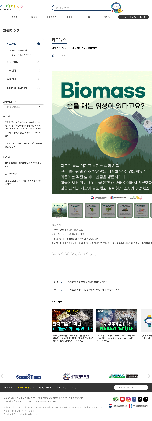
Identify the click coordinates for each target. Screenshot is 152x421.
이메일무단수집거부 (43, 387)
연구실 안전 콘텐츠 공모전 (20, 55)
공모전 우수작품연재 (18, 50)
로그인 (124, 17)
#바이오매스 (57, 254)
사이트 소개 (8, 387)
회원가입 (133, 17)
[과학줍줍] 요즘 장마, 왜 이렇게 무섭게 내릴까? (87, 282)
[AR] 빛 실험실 (11, 173)
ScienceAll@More (17, 87)
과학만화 (11, 70)
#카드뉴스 (83, 254)
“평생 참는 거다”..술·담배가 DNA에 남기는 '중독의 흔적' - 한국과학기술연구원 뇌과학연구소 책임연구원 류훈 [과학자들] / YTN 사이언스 (23, 127)
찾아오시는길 (61, 387)
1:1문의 (74, 387)
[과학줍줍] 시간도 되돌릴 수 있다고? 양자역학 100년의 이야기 (93, 289)
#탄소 (93, 254)
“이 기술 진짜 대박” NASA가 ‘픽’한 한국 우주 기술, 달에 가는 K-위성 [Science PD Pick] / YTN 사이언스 (116, 338)
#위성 (74, 254)
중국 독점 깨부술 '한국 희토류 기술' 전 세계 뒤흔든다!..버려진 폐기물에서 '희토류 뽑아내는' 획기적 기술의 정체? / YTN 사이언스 (73, 338)
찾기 (109, 8)
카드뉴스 (11, 43)
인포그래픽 (12, 62)
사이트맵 (142, 17)
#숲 (67, 254)
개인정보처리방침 (24, 387)
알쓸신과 (11, 79)
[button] (54, 136)
